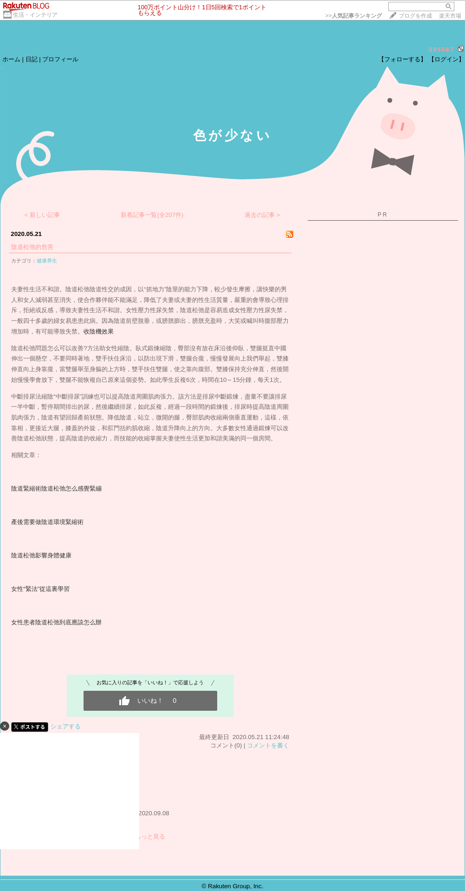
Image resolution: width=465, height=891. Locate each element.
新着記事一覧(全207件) (152, 214)
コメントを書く (268, 745)
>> (353, 16)
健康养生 (47, 260)
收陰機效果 (99, 331)
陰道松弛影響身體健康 (41, 555)
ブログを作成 (415, 16)
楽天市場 (450, 16)
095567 (441, 49)
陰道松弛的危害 (32, 246)
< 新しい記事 (42, 214)
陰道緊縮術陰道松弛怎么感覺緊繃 (56, 488)
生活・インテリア (35, 15)
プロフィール (60, 59)
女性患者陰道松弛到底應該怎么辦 (56, 622)
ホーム (11, 59)
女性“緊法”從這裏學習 (40, 588)
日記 (32, 59)
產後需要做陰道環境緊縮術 (47, 521)
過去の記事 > (262, 214)
